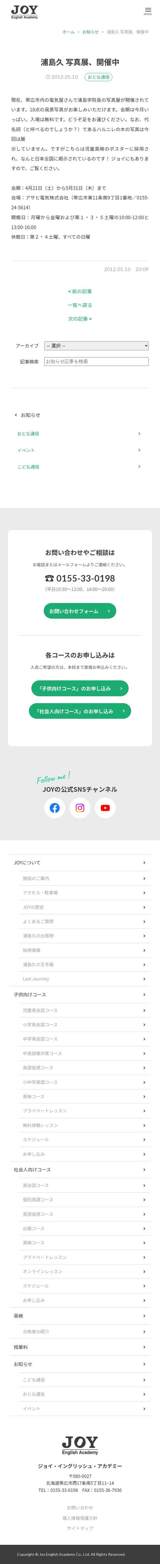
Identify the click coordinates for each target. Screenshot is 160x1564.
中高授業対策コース (42, 1053)
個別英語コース (38, 1199)
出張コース (34, 1228)
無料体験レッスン (40, 1125)
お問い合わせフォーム (73, 611)
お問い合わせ (80, 1507)
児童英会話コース (40, 1010)
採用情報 (31, 950)
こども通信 (28, 466)
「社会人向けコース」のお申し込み (73, 711)
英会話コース (36, 1185)
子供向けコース (30, 994)
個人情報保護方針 (80, 1518)
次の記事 (80, 318)
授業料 (21, 1346)
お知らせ (90, 32)
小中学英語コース (40, 1082)
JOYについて (27, 862)
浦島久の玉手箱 (38, 964)
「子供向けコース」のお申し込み (74, 688)
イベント (26, 450)
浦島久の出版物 (38, 935)
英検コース (34, 1096)
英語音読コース (38, 1067)
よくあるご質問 (38, 921)
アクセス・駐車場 (40, 892)
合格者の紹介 (36, 1331)
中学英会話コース (40, 1038)
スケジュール (36, 1139)
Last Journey (36, 978)
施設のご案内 (36, 878)
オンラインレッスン (42, 1271)
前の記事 (80, 291)
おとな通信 (99, 77)
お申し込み (34, 1154)
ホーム (68, 32)
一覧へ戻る (80, 304)
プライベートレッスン (45, 1110)
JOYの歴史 (33, 907)
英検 (18, 1315)
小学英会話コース (40, 1024)
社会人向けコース (32, 1169)
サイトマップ (80, 1528)
